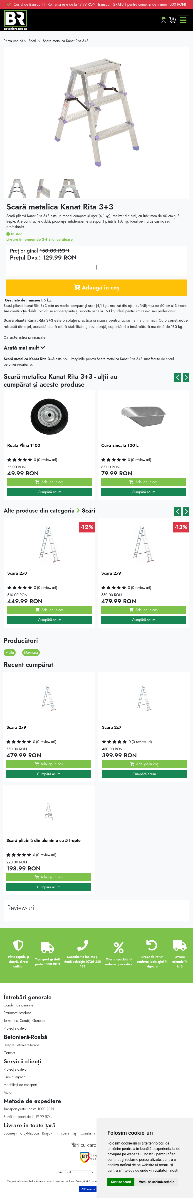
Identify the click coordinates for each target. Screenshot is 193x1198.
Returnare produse (17, 1013)
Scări (88, 510)
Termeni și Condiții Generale (25, 1020)
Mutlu (9, 652)
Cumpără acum (49, 492)
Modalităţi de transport (20, 1084)
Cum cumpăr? (14, 1077)
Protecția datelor (16, 1028)
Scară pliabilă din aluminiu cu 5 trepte (43, 840)
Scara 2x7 (111, 727)
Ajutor (8, 1092)
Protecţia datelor (16, 1069)
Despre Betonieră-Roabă (22, 1045)
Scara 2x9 (111, 573)
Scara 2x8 (17, 573)
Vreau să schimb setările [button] (156, 1182)
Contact (9, 1052)
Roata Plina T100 (23, 445)
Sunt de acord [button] (121, 1182)
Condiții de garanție (18, 1005)
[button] (177, 377)
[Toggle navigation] (183, 20)
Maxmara (31, 652)
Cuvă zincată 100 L (120, 445)
